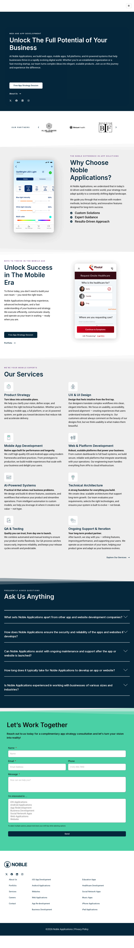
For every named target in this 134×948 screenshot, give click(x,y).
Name (11, 763)
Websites (35, 907)
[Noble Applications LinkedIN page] (22, 101)
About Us (12, 895)
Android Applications (66, 820)
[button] (38, 127)
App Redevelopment (66, 823)
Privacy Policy (81, 944)
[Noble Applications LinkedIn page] (17, 889)
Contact (12, 919)
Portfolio (12, 901)
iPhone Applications (89, 919)
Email (11, 776)
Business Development (66, 825)
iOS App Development (39, 895)
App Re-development (39, 919)
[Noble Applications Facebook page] (11, 889)
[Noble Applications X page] (10, 101)
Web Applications (66, 831)
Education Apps (87, 895)
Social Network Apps (66, 828)
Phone (71, 776)
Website (66, 834)
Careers (11, 913)
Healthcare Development (91, 901)
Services (12, 907)
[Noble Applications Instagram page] (28, 101)
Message (13, 789)
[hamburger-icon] (128, 6)
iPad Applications (88, 925)
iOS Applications (66, 817)
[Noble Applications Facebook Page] (16, 101)
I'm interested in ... (17, 811)
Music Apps (86, 913)
